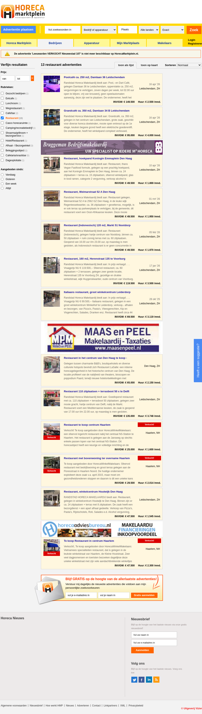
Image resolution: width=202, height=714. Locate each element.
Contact (96, 705)
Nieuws (70, 705)
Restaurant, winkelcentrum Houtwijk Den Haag (93, 491)
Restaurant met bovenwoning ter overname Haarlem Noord (97, 458)
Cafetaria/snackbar (17, 155)
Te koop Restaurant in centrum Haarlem (89, 540)
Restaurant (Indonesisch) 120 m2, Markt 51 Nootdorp (97, 225)
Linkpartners (110, 705)
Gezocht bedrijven (17, 93)
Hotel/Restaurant (16, 140)
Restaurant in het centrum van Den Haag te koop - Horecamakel (95, 358)
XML (122, 705)
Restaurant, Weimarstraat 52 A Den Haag (89, 191)
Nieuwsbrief (36, 705)
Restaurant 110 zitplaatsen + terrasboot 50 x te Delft (96, 391)
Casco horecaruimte (18, 123)
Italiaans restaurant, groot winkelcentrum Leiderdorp (97, 292)
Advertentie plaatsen (18, 29)
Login (191, 39)
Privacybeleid (136, 705)
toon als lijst (126, 65)
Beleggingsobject (16, 150)
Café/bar (12, 113)
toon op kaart (149, 65)
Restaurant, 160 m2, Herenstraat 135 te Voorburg (94, 258)
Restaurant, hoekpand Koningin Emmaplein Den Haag (98, 158)
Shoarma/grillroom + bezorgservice (17, 134)
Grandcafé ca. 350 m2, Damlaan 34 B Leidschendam (97, 110)
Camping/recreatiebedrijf (21, 128)
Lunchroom (13, 103)
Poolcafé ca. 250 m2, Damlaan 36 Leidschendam (94, 77)
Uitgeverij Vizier (193, 708)
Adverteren (83, 705)
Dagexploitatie (15, 160)
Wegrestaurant (15, 108)
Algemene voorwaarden (14, 705)
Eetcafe (11, 98)
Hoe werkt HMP (54, 705)
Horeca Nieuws (12, 618)
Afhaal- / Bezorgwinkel (19, 145)
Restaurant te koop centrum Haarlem (87, 424)
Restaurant (14, 118)
